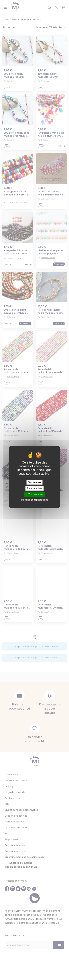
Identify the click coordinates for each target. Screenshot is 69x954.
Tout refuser (34, 482)
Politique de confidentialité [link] (34, 499)
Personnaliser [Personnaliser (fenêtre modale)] (34, 488)
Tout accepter (34, 494)
